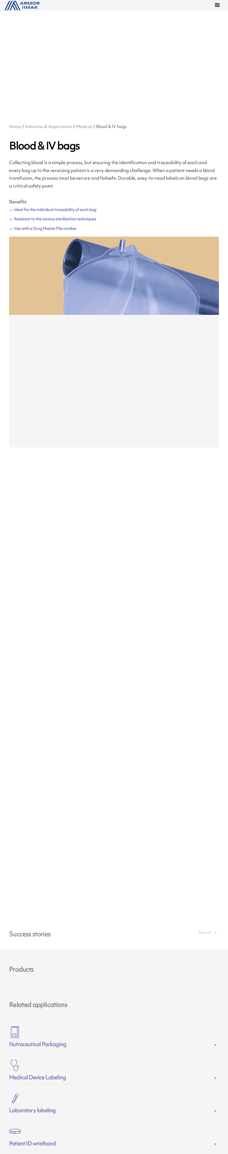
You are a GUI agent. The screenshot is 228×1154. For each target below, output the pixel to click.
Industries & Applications (48, 126)
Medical (84, 126)
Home (15, 126)
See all (204, 937)
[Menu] (218, 6)
